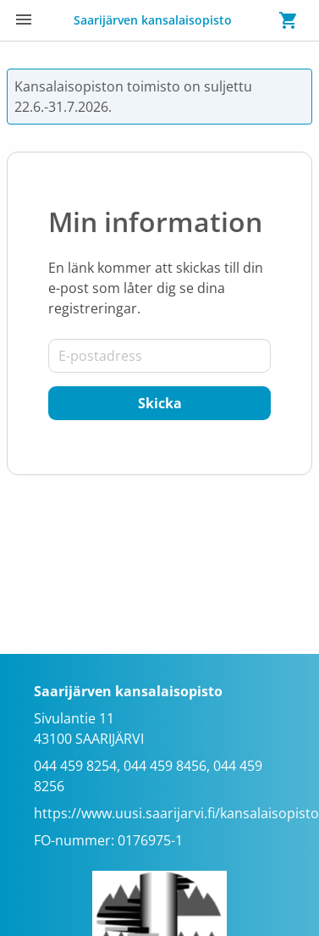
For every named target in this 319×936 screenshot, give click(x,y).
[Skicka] (159, 403)
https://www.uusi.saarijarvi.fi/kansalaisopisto (176, 813)
